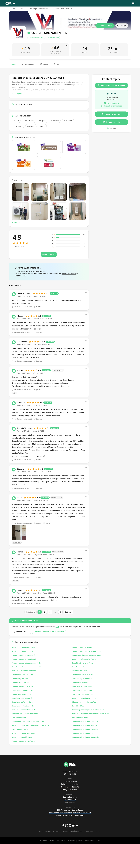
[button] (86, 292)
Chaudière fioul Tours (80, 671)
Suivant (68, 612)
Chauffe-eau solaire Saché (22, 694)
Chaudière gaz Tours (80, 667)
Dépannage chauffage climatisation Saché (28, 721)
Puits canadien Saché (20, 729)
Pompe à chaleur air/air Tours (23, 741)
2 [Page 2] (44, 612)
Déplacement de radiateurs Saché (25, 714)
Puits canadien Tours (80, 717)
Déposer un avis (111, 122)
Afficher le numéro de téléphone (111, 85)
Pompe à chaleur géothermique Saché (26, 663)
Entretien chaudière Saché (22, 698)
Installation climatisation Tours (84, 659)
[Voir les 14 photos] (105, 25)
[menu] (133, 3)
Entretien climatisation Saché (23, 706)
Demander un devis (111, 114)
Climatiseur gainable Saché (22, 690)
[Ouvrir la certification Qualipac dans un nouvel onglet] (74, 147)
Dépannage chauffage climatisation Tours (88, 710)
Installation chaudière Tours (22, 737)
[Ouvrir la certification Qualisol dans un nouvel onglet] (23, 163)
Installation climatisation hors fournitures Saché (30, 725)
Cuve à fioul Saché (19, 717)
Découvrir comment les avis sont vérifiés (49, 632)
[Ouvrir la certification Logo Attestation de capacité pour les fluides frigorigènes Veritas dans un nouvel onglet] (49, 163)
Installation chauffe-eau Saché (23, 647)
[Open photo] (19, 532)
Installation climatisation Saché (24, 671)
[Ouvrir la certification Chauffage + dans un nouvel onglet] (48, 147)
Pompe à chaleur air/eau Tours (83, 647)
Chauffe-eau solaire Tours (82, 682)
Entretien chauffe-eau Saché (22, 702)
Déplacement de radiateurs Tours (85, 702)
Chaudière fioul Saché (20, 682)
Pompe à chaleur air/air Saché (23, 655)
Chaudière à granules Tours (82, 663)
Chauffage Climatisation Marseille (85, 729)
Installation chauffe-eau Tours (23, 733)
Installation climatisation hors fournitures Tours (90, 714)
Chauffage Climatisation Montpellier (86, 737)
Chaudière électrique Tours (82, 675)
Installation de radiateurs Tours (84, 698)
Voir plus (17, 94)
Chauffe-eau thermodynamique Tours (86, 655)
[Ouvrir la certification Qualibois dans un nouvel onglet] (23, 147)
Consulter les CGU (21, 632)
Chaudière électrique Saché (22, 686)
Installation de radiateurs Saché (24, 710)
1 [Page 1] (39, 612)
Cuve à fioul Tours (78, 706)
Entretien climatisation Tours (83, 694)
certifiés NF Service (68, 274)
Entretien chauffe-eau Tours (82, 690)
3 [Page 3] (49, 612)
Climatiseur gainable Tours (82, 678)
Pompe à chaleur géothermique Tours (86, 651)
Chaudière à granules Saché (22, 675)
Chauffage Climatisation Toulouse (85, 721)
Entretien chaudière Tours (82, 686)
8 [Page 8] (60, 612)
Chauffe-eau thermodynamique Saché (26, 667)
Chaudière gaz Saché (20, 678)
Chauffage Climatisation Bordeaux (85, 725)
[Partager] (121, 25)
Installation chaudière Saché (23, 651)
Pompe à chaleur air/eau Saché (24, 659)
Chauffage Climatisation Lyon (83, 733)
